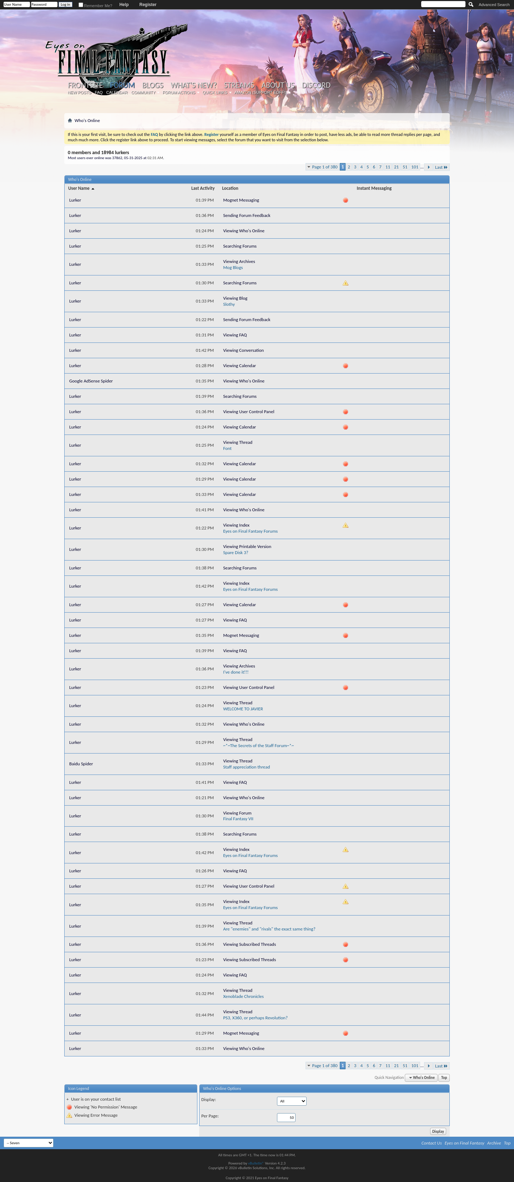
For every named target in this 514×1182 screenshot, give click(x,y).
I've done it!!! (235, 672)
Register (147, 4)
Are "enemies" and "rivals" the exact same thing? (269, 929)
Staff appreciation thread (246, 767)
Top (444, 1077)
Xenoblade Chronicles (243, 996)
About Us (277, 85)
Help (123, 4)
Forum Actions (178, 92)
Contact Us (432, 1143)
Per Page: (210, 1115)
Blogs (152, 85)
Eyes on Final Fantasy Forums (250, 531)
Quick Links (214, 92)
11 (388, 166)
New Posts (79, 92)
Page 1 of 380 (325, 166)
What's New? (194, 85)
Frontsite (85, 85)
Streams (239, 85)
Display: (208, 1099)
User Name (81, 188)
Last (441, 167)
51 (405, 166)
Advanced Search (494, 4)
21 (396, 166)
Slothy (229, 304)
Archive (494, 1143)
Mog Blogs (233, 267)
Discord (316, 85)
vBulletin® (256, 1163)
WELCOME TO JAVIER (243, 708)
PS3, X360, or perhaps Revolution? (255, 1017)
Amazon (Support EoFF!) (261, 92)
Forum (122, 85)
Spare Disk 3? (235, 552)
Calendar (117, 92)
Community (143, 92)
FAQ (99, 92)
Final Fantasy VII (238, 818)
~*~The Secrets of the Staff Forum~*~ (258, 745)
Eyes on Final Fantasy (464, 1143)
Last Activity (203, 188)
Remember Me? (95, 6)
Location (230, 188)
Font (227, 448)
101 (414, 166)
